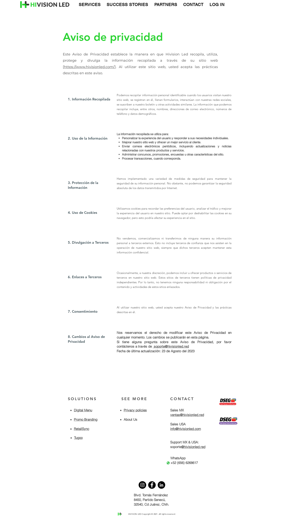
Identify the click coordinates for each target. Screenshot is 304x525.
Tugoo (78, 438)
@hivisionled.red (193, 447)
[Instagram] (142, 485)
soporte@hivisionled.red (171, 346)
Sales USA (178, 424)
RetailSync (81, 429)
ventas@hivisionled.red (187, 415)
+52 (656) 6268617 (184, 463)
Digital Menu (83, 410)
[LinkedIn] (161, 485)
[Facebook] (152, 485)
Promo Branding (85, 419)
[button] (89, 4)
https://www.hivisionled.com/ (89, 67)
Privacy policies (135, 410)
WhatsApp (178, 458)
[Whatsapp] (168, 463)
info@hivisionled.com (185, 429)
